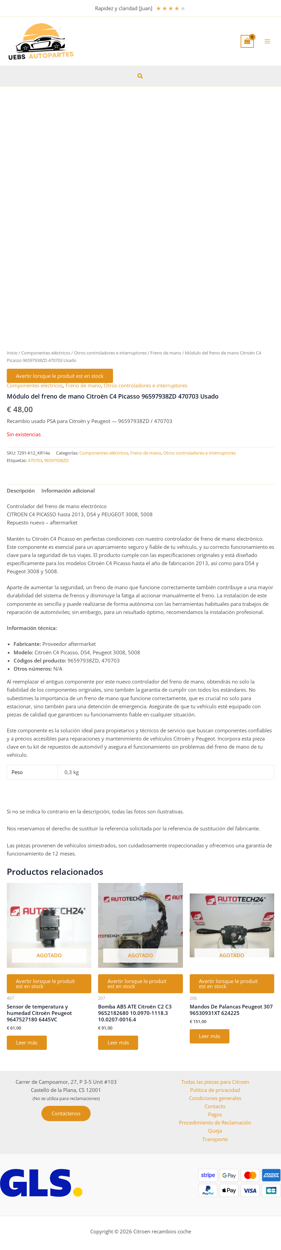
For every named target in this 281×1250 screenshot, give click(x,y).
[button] (140, 76)
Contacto (215, 1106)
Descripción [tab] (21, 490)
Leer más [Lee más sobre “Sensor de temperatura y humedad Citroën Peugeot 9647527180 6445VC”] (27, 1043)
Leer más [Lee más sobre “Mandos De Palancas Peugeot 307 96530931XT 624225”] (210, 1036)
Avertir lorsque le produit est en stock (60, 375)
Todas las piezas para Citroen (215, 1081)
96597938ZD (56, 461)
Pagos (215, 1114)
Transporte (215, 1139)
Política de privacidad (215, 1089)
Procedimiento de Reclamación (215, 1122)
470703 (35, 461)
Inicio (12, 353)
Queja (215, 1130)
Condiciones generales (215, 1098)
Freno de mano (165, 353)
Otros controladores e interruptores (110, 353)
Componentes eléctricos (45, 353)
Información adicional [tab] (68, 490)
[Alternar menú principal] (267, 41)
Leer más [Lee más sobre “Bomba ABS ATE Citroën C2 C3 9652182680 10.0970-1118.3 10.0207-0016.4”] (118, 1043)
